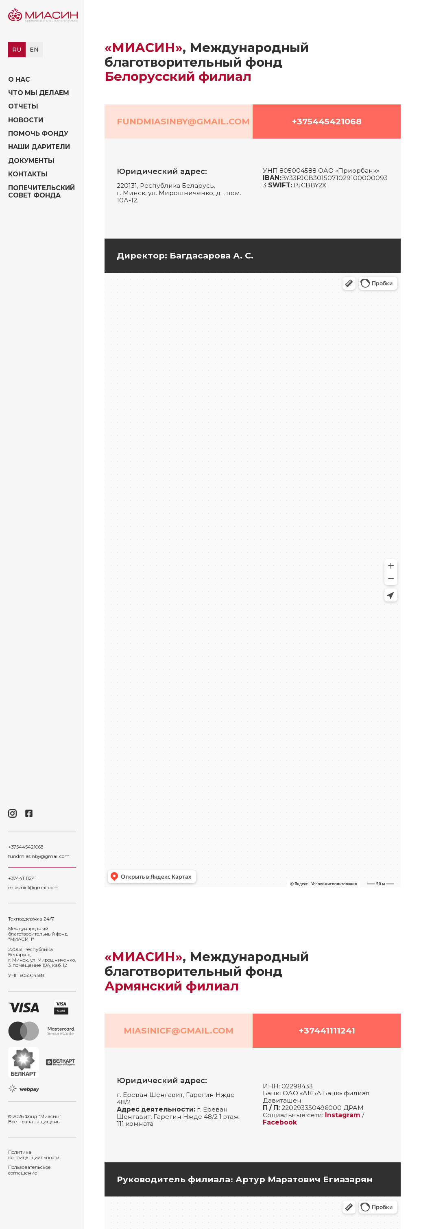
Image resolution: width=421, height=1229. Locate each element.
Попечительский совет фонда (41, 191)
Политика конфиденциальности (33, 1154)
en (34, 49)
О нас (19, 79)
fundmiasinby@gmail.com (39, 856)
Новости (25, 120)
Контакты (28, 174)
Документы (31, 161)
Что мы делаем (38, 93)
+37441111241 (22, 878)
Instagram (342, 1115)
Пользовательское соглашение (29, 1169)
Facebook (280, 1122)
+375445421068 (25, 847)
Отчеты (23, 106)
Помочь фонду (38, 133)
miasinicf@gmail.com (33, 887)
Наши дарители (39, 147)
